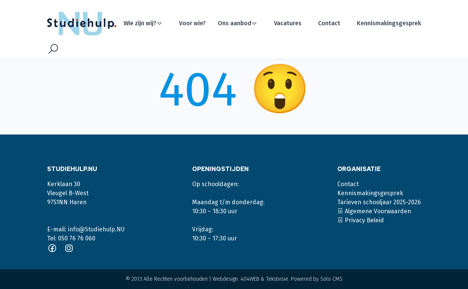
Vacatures (287, 23)
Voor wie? (192, 23)
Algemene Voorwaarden (374, 211)
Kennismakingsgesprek (389, 23)
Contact (329, 23)
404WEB (249, 279)
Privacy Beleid (360, 220)
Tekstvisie (277, 279)
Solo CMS (331, 279)
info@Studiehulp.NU (96, 229)
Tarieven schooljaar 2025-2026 (379, 202)
